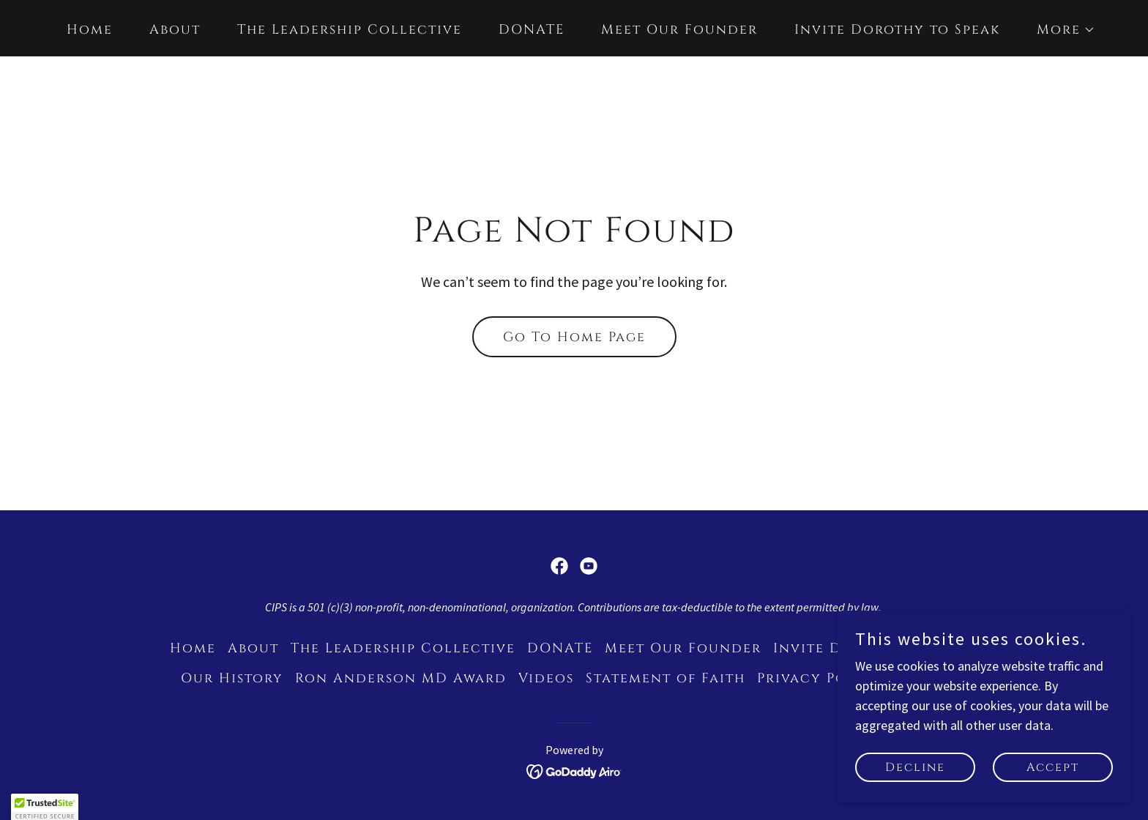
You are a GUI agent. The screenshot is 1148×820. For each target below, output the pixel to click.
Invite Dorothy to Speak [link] (897, 29)
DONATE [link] (531, 29)
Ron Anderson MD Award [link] (401, 678)
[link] (559, 566)
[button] (1059, 30)
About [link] (175, 29)
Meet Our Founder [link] (679, 29)
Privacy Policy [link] (820, 678)
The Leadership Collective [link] (349, 29)
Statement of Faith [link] (665, 678)
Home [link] (90, 29)
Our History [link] (232, 678)
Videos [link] (546, 678)
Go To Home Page (574, 337)
